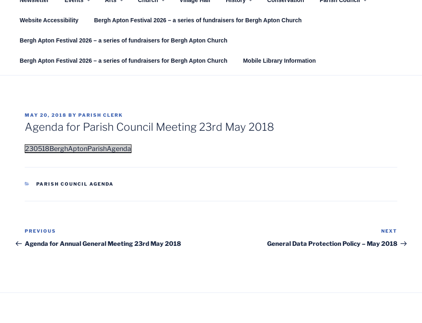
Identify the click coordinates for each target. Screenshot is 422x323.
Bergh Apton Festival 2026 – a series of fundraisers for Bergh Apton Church (198, 20)
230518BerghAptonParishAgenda (78, 149)
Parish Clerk (100, 115)
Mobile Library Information (279, 60)
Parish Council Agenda (75, 184)
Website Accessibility (49, 20)
